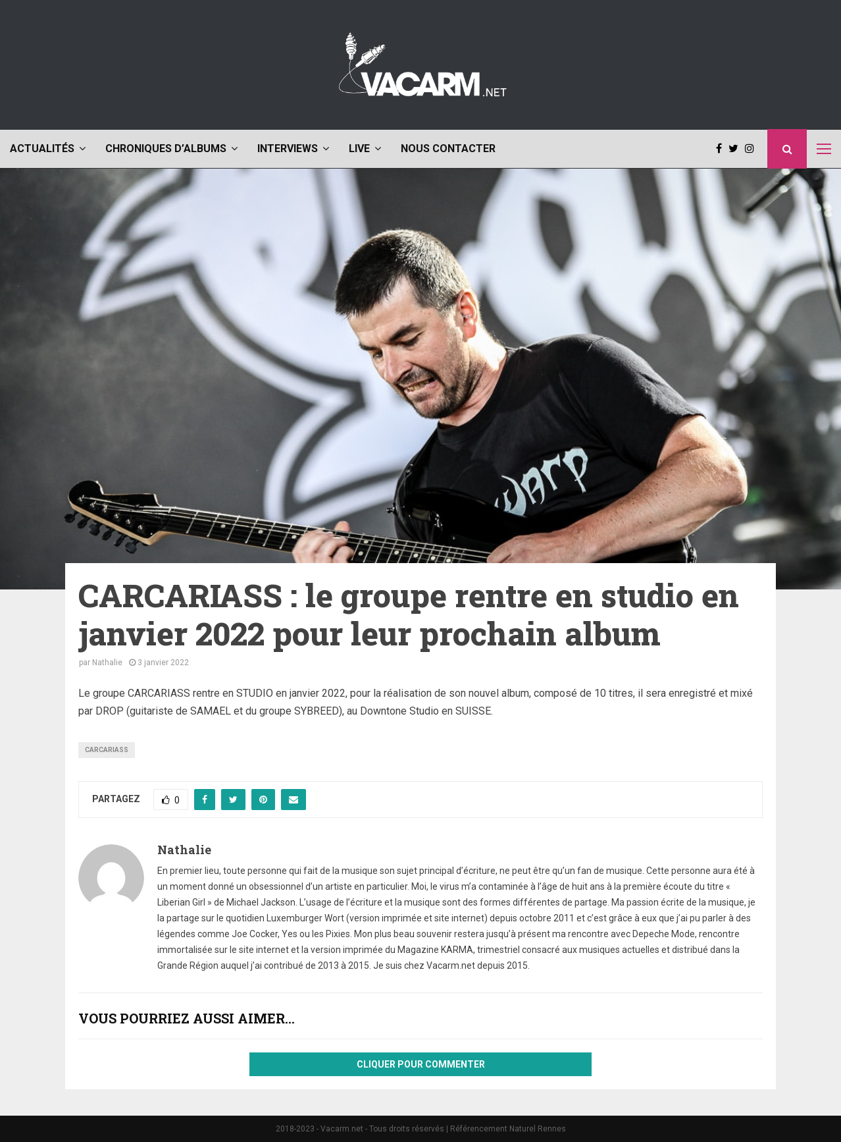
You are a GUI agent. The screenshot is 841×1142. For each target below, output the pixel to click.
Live (359, 148)
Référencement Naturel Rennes (508, 1128)
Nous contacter (448, 148)
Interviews (287, 148)
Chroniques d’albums (165, 148)
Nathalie (107, 662)
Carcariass (106, 749)
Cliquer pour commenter (421, 1064)
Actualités (42, 148)
